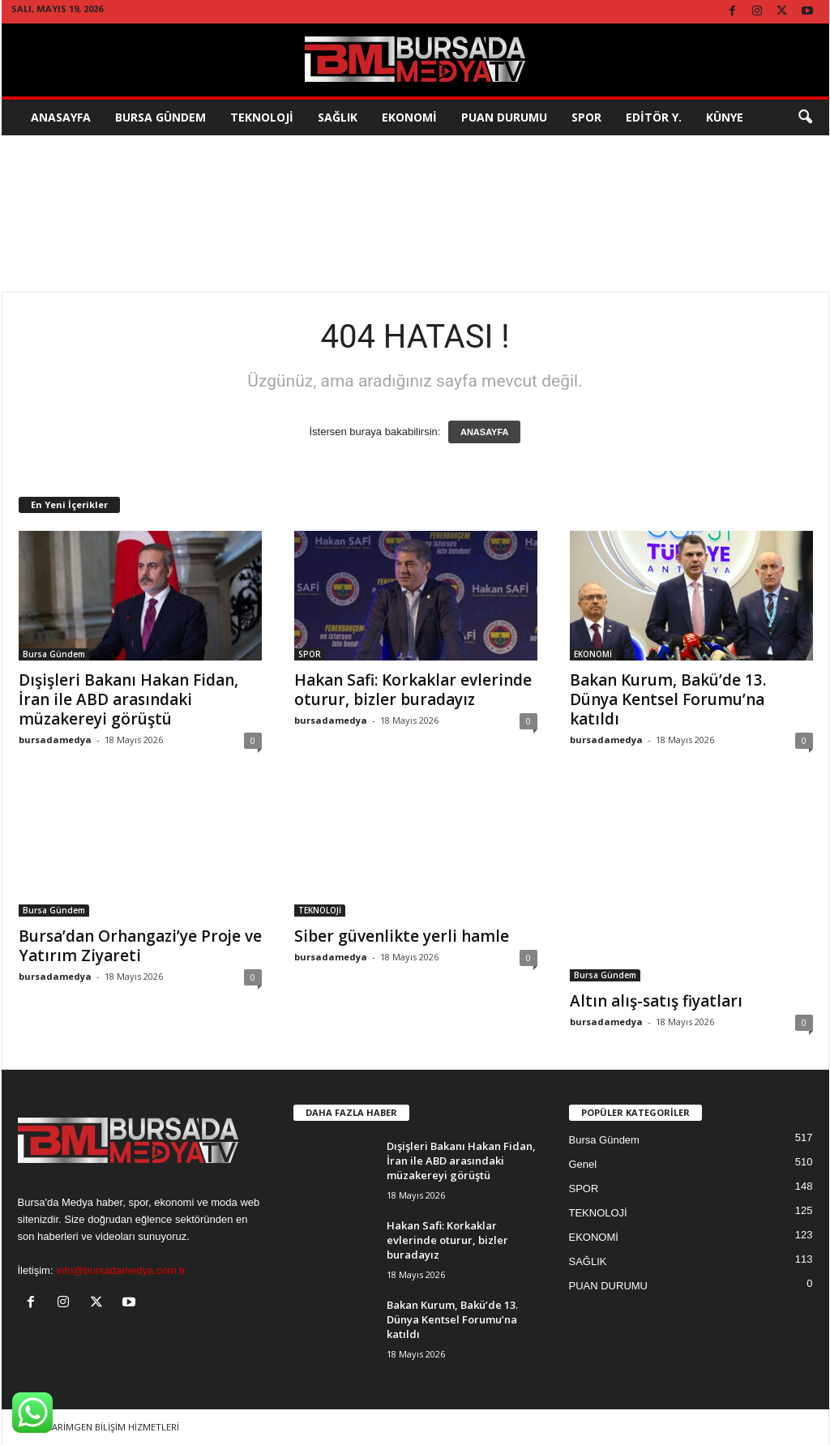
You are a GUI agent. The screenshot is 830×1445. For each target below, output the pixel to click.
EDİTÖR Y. (654, 117)
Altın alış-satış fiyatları (656, 1000)
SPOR (586, 117)
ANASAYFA (484, 432)
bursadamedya (55, 739)
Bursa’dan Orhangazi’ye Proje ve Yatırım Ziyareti (140, 946)
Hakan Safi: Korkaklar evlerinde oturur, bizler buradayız (413, 689)
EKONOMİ (409, 117)
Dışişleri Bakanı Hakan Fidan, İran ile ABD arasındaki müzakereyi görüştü (128, 699)
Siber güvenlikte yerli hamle (401, 936)
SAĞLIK (337, 117)
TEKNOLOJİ (261, 117)
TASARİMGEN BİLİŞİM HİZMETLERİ (107, 1427)
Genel (583, 1164)
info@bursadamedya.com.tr (121, 1270)
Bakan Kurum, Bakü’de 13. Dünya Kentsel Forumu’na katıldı (668, 699)
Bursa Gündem (160, 117)
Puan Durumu (504, 117)
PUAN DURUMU (608, 1286)
